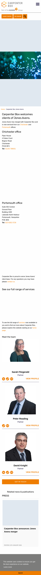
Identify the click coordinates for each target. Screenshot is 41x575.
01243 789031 (10, 149)
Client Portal (7, 16)
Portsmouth (6, 127)
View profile (32, 379)
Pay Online (18, 16)
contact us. (11, 282)
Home (3, 109)
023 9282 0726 (10, 222)
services (22, 322)
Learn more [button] (8, 567)
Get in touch (20, 482)
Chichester (24, 124)
